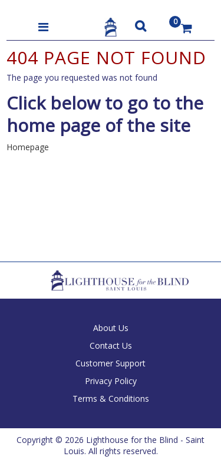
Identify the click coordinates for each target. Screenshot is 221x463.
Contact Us (111, 345)
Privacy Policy (111, 380)
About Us (110, 327)
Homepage (27, 147)
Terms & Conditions (110, 398)
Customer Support (110, 363)
